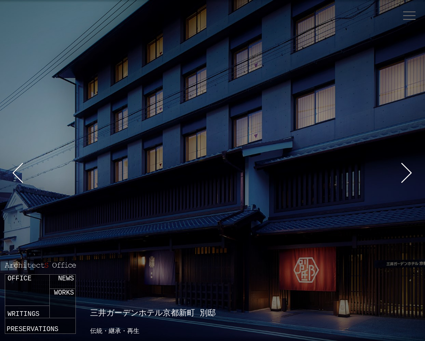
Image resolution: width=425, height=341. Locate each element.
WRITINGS (23, 314)
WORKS (64, 292)
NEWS (66, 278)
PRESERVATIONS (32, 329)
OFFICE (19, 278)
